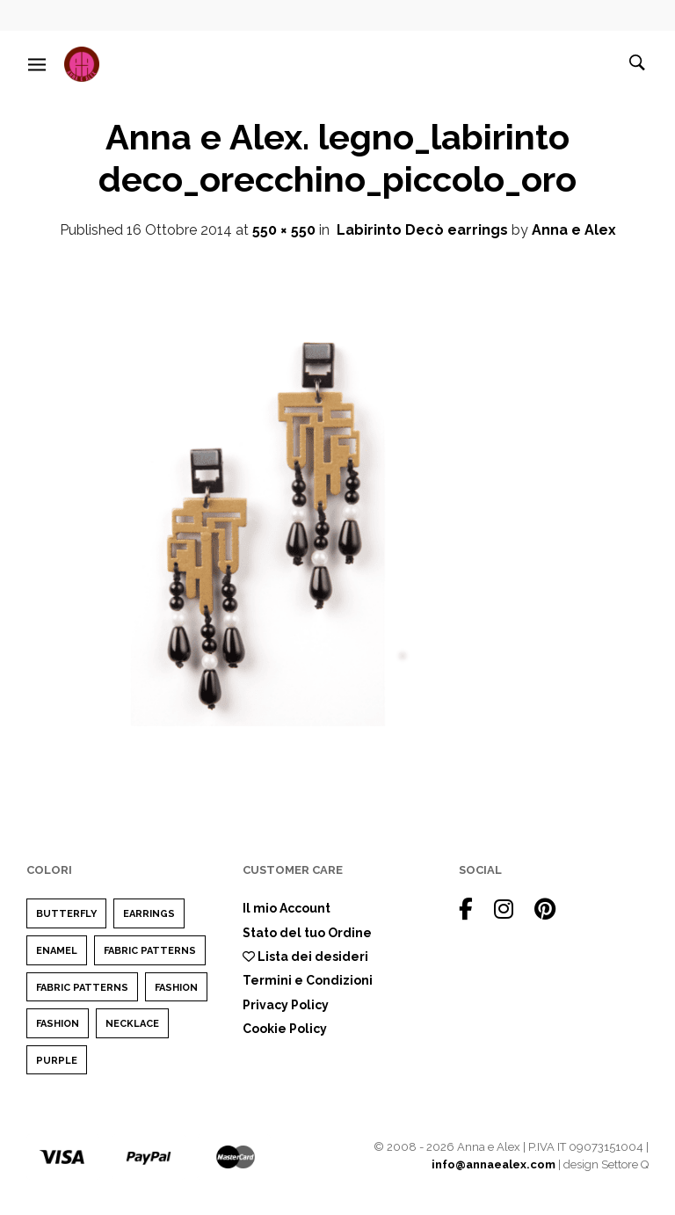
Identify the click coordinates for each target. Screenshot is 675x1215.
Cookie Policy (285, 1029)
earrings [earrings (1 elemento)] (149, 914)
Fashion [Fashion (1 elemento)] (57, 1023)
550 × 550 (284, 230)
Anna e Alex (574, 230)
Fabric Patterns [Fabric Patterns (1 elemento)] (150, 951)
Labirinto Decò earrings (422, 230)
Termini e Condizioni (308, 980)
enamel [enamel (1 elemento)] (56, 951)
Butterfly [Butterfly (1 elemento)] (66, 914)
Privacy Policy (286, 1005)
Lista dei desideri (305, 956)
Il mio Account (286, 908)
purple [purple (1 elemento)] (56, 1060)
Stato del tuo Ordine (307, 933)
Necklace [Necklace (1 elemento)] (132, 1023)
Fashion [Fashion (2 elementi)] (176, 987)
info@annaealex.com (493, 1164)
